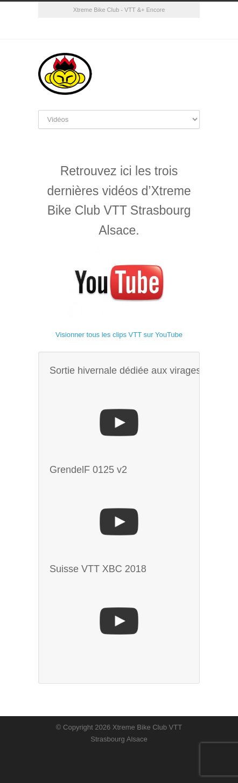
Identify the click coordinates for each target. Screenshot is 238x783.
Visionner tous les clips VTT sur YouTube (119, 335)
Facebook (108, 28)
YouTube (130, 28)
